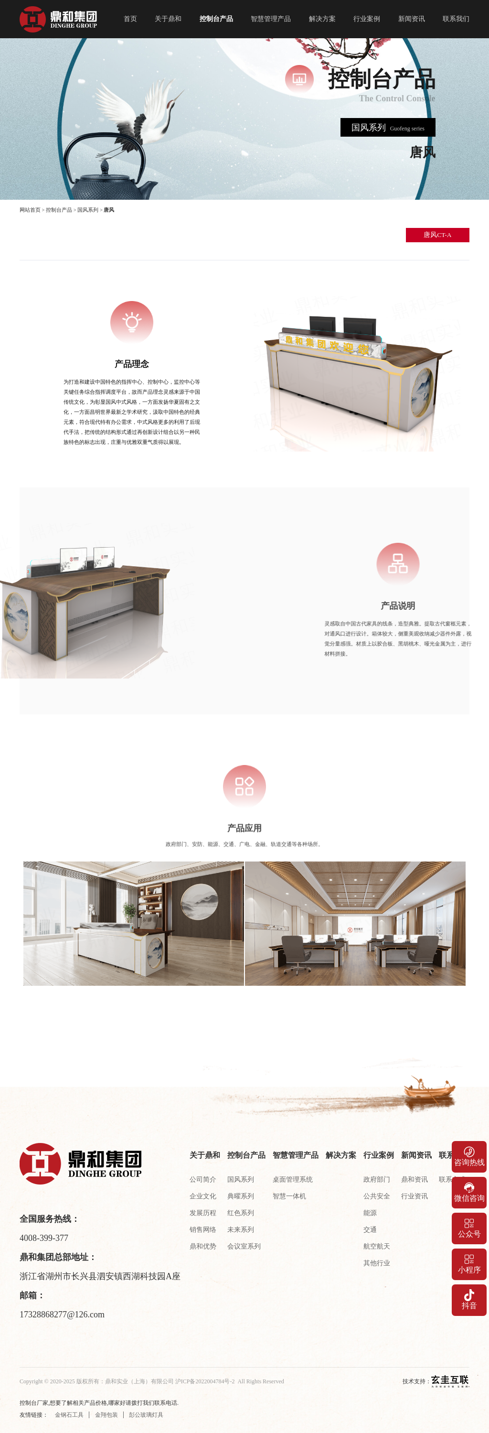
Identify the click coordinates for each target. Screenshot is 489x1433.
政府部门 (376, 1179)
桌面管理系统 (293, 1179)
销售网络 (203, 1229)
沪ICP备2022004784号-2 (205, 1381)
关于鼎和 (168, 18)
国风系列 (87, 210)
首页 (130, 18)
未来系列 (240, 1229)
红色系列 (240, 1213)
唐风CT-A (437, 234)
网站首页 (30, 210)
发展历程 (203, 1213)
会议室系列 (244, 1246)
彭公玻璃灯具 (146, 1414)
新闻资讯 (411, 18)
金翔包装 (106, 1414)
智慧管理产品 (271, 18)
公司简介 (203, 1179)
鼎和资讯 (414, 1179)
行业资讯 (414, 1196)
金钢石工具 (69, 1414)
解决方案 (322, 18)
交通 (370, 1229)
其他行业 (376, 1263)
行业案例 (366, 18)
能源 (370, 1213)
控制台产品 (216, 18)
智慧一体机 (289, 1196)
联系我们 (456, 18)
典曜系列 (240, 1196)
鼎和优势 (203, 1246)
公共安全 (376, 1196)
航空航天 (376, 1246)
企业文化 (203, 1196)
